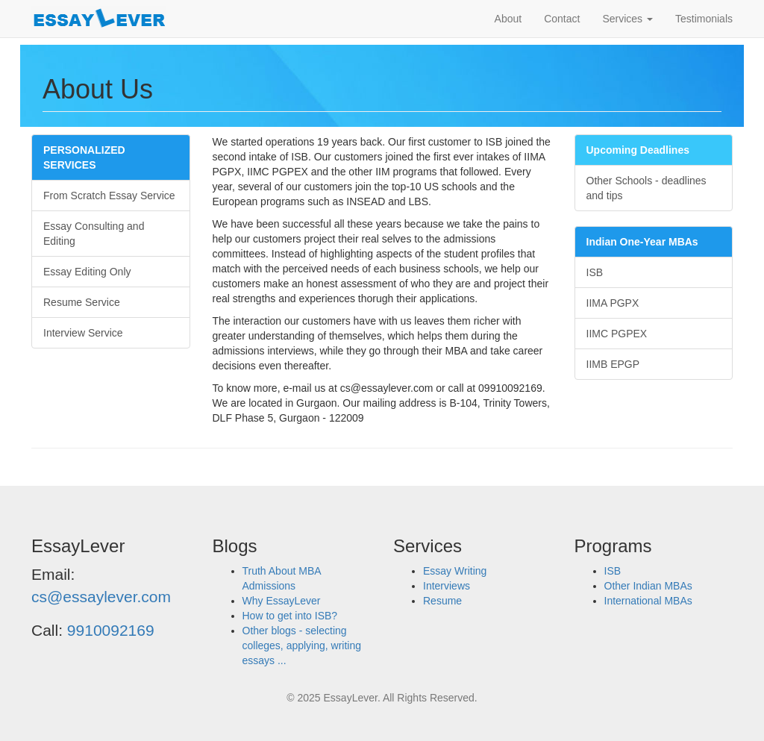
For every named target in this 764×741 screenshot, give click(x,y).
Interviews (446, 586)
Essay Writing (454, 571)
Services (627, 19)
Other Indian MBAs (648, 586)
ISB (595, 272)
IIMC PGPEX (617, 334)
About (508, 19)
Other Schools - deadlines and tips (646, 188)
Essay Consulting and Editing (93, 233)
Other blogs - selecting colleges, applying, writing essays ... (302, 645)
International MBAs (648, 601)
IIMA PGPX (612, 303)
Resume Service (81, 302)
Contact (562, 19)
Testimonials (704, 19)
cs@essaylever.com (101, 596)
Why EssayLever (281, 601)
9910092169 (110, 630)
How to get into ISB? (290, 616)
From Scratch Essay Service (109, 195)
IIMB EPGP (613, 364)
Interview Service (83, 333)
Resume (442, 601)
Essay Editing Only (87, 272)
